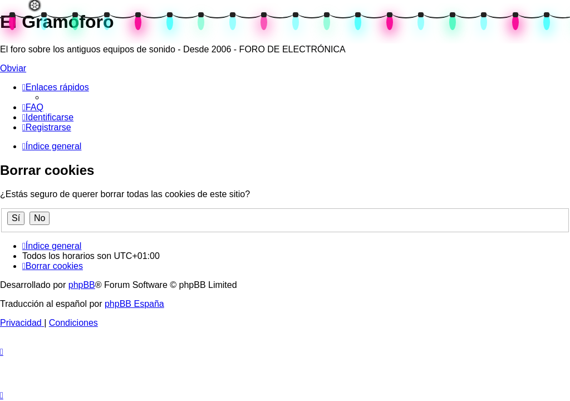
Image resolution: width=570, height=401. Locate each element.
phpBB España (134, 304)
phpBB (81, 285)
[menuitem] (32, 107)
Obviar (13, 68)
